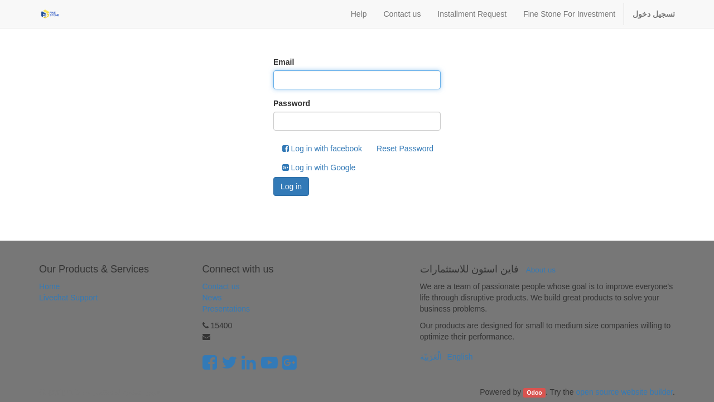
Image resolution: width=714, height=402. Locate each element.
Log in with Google (319, 167)
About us (541, 270)
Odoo (534, 392)
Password (291, 103)
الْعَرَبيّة (431, 356)
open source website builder (624, 391)
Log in (291, 186)
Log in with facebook (322, 148)
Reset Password (405, 148)
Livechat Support (68, 297)
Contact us (221, 286)
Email (283, 62)
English (460, 356)
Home (49, 286)
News (212, 297)
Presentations (226, 308)
